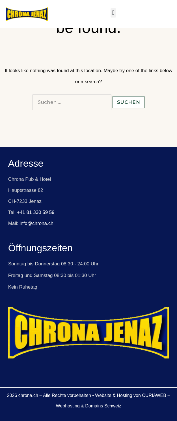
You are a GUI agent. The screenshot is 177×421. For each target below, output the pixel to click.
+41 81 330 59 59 (36, 212)
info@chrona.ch (36, 223)
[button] (113, 13)
